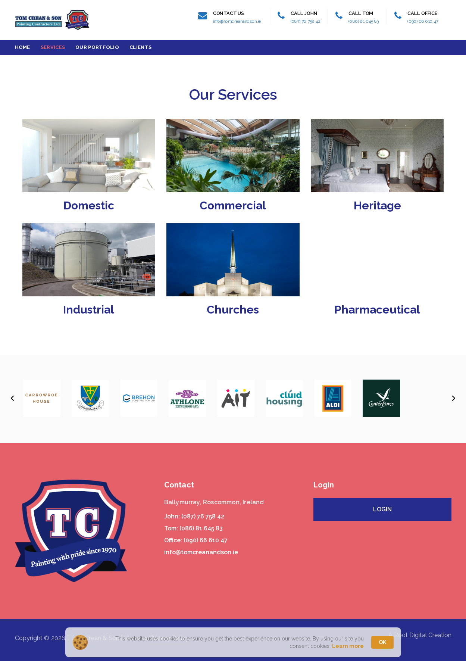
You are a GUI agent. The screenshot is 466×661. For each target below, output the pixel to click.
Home (22, 47)
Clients (140, 47)
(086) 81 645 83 (363, 21)
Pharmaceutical (377, 309)
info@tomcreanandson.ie (237, 21)
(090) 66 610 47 (422, 21)
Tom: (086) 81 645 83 (193, 528)
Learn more (348, 646)
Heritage (377, 205)
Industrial (88, 309)
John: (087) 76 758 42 (194, 516)
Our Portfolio (97, 47)
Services (53, 47)
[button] (12, 398)
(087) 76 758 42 (305, 21)
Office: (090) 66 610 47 (196, 540)
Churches (233, 309)
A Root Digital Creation (419, 635)
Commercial (233, 205)
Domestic (88, 205)
